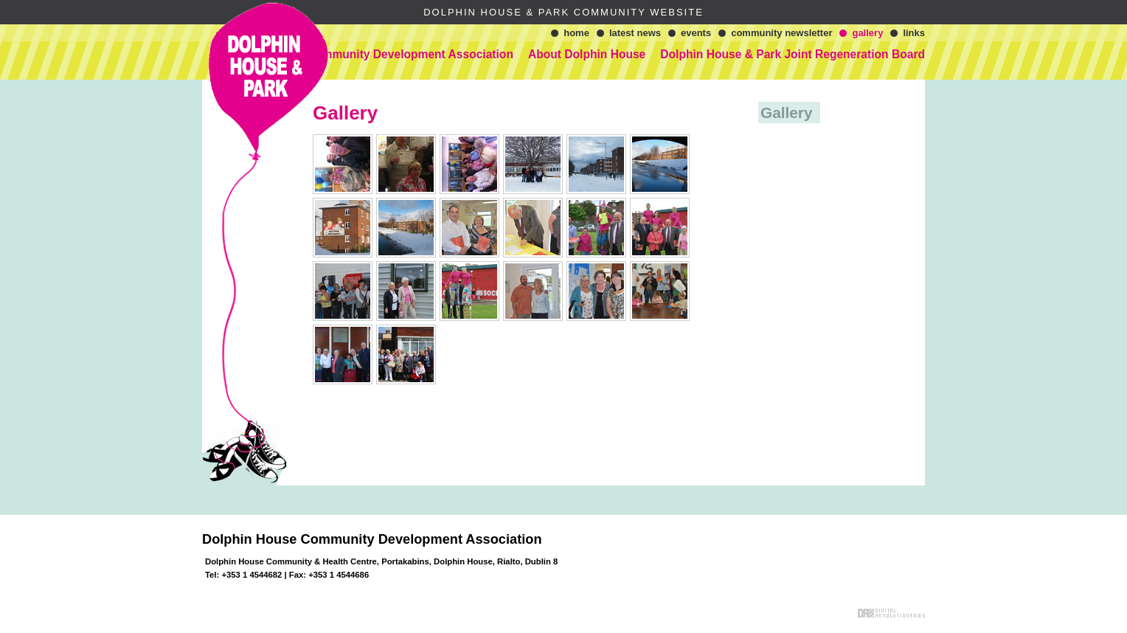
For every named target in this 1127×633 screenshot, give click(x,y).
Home (576, 32)
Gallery (867, 32)
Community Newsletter (781, 32)
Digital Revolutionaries (891, 613)
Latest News (635, 32)
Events (696, 32)
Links (914, 32)
